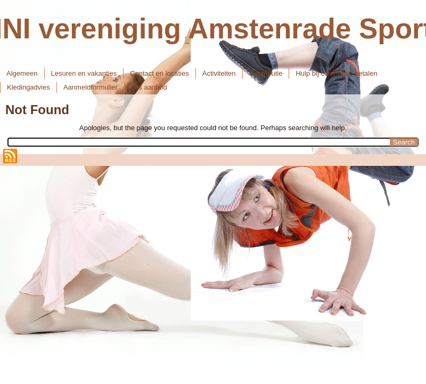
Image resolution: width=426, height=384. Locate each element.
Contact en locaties (159, 73)
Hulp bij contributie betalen (336, 73)
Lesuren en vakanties (84, 73)
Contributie (266, 73)
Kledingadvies (28, 87)
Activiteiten (219, 73)
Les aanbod (149, 87)
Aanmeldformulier (90, 87)
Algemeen (22, 73)
